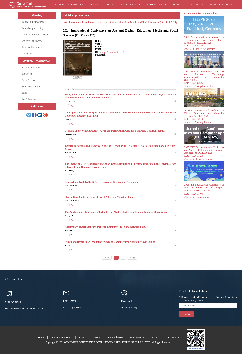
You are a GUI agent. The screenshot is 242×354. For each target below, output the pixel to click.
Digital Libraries (130, 4)
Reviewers (27, 73)
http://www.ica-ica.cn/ (113, 52)
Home (41, 337)
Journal (94, 4)
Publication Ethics (31, 86)
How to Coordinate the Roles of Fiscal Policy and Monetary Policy (100, 197)
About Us (178, 4)
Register (215, 4)
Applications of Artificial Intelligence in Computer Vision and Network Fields (105, 227)
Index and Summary (32, 47)
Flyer (24, 92)
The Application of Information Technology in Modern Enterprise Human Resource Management (116, 212)
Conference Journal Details (35, 34)
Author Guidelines (31, 67)
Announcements (156, 4)
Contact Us (196, 4)
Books (109, 4)
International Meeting (69, 4)
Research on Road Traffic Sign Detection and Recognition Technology (101, 182)
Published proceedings (33, 28)
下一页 (132, 258)
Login (228, 4)
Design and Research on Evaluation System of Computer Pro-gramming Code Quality (110, 242)
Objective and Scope (32, 41)
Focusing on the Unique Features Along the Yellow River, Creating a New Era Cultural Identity (115, 130)
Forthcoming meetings (33, 22)
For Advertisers (29, 99)
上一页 (107, 258)
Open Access (28, 80)
